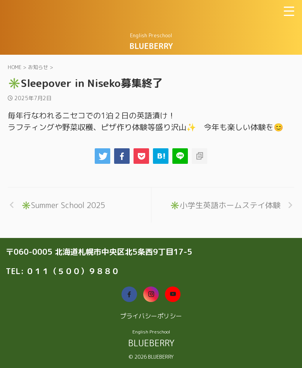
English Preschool (151, 331)
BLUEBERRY (151, 45)
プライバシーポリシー (151, 316)
